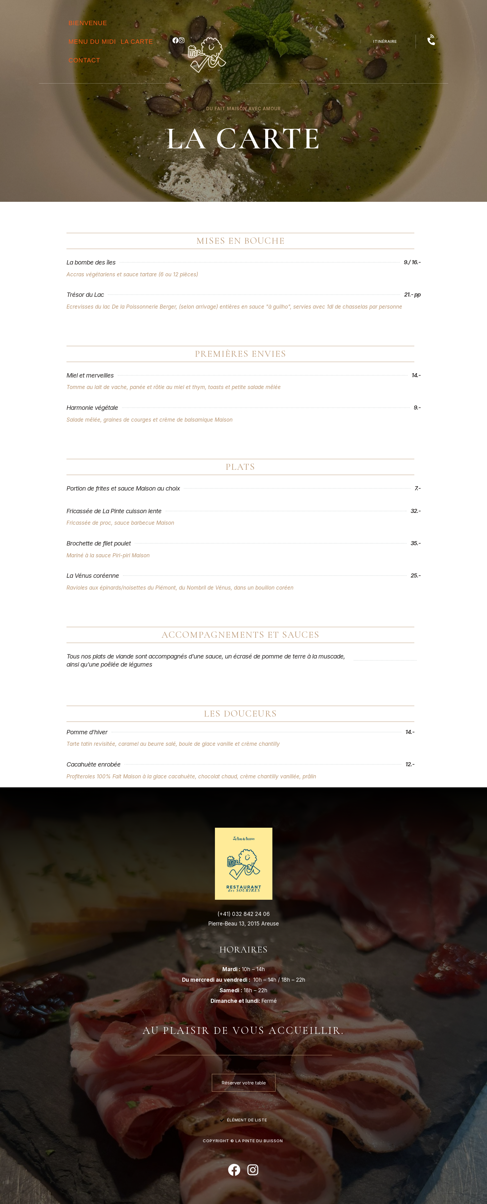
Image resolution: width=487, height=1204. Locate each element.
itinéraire (385, 41)
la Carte (137, 41)
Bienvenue (87, 23)
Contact (84, 60)
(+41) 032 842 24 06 (243, 914)
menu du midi (92, 41)
